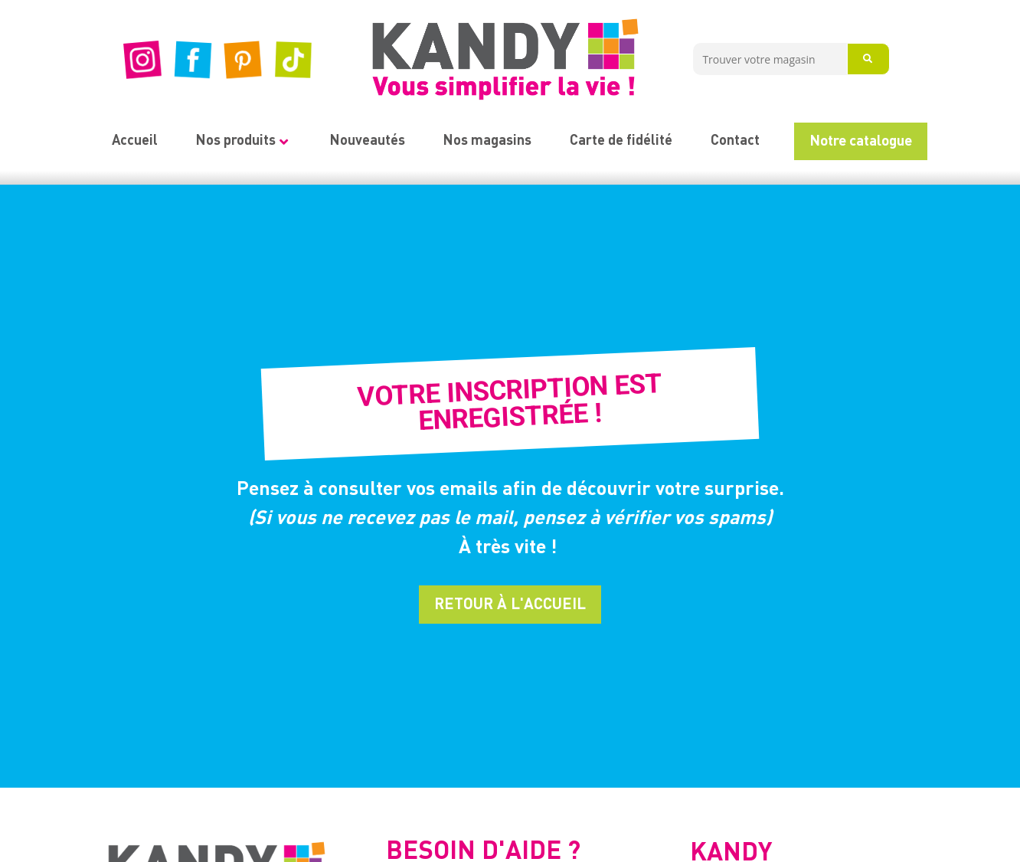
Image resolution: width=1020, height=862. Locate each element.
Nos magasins (487, 141)
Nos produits (242, 141)
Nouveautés (367, 141)
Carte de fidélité (621, 141)
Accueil (135, 141)
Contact (735, 141)
